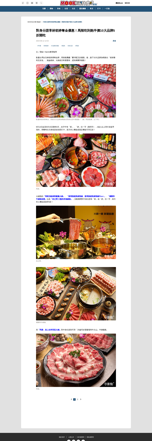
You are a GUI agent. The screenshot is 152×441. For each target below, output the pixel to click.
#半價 (39, 46)
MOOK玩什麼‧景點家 (34, 22)
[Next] (81, 399)
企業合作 (71, 437)
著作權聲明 (80, 437)
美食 (114, 41)
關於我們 (62, 437)
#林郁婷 (46, 46)
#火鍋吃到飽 (55, 46)
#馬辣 (77, 46)
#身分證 (70, 46)
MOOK (127, 3)
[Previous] (71, 399)
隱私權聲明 (90, 437)
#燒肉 (63, 46)
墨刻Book (119, 3)
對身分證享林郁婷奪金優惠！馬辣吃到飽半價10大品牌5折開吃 (62, 22)
